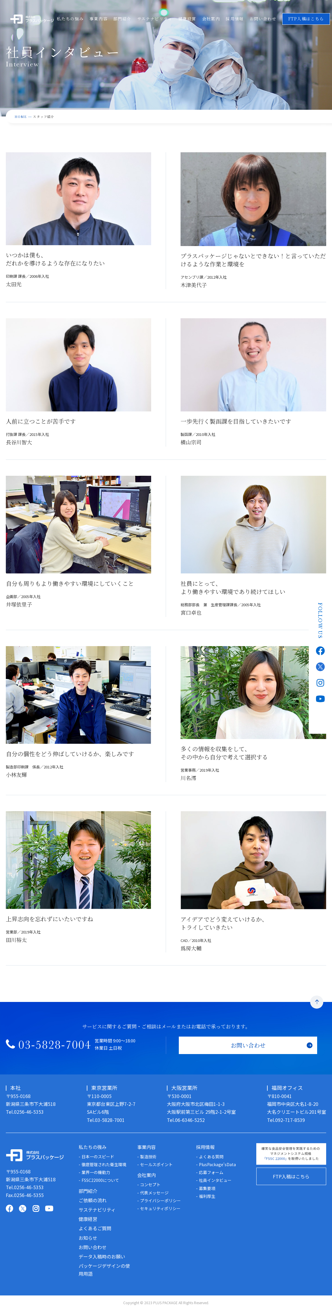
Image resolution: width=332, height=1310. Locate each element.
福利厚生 (207, 1196)
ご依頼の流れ (93, 1200)
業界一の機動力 (96, 1172)
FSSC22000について (100, 1180)
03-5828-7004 (54, 1046)
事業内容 (99, 19)
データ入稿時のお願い (102, 1256)
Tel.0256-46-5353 (25, 1111)
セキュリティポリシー (160, 1208)
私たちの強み (70, 19)
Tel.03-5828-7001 (106, 1119)
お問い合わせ (265, 19)
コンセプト (150, 1184)
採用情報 (236, 19)
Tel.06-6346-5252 (186, 1119)
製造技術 (148, 1156)
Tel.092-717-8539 (286, 1119)
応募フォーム (211, 1172)
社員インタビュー (215, 1180)
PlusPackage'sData (217, 1164)
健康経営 (188, 19)
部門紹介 (123, 19)
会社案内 (213, 19)
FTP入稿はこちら (291, 1176)
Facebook (320, 649)
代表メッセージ (154, 1193)
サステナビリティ (156, 19)
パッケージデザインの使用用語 (104, 1269)
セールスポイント (156, 1164)
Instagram (320, 681)
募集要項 (207, 1188)
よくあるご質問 (95, 1228)
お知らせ (88, 1237)
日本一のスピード (98, 1156)
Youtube (320, 697)
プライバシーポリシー (160, 1200)
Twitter (320, 665)
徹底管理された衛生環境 (104, 1164)
